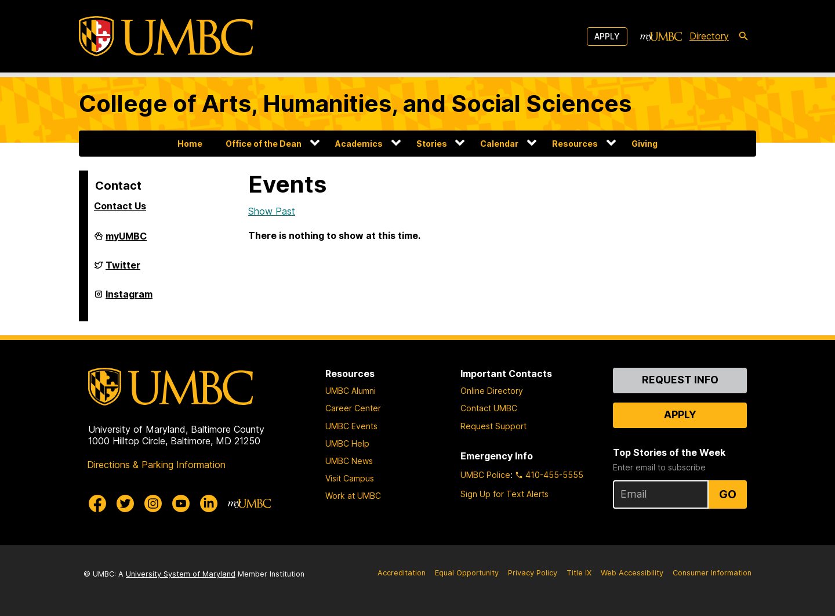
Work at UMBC (353, 496)
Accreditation (401, 572)
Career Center (353, 408)
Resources (575, 143)
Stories (431, 143)
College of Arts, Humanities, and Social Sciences (355, 103)
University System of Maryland (180, 574)
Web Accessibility (632, 572)
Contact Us (120, 206)
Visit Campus (349, 478)
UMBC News (349, 461)
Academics (359, 143)
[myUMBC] (661, 36)
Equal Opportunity (467, 572)
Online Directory (491, 391)
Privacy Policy (532, 572)
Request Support (493, 426)
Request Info (680, 380)
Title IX (579, 572)
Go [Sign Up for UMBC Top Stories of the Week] (727, 494)
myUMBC (126, 240)
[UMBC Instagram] (153, 503)
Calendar (499, 143)
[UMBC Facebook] (97, 503)
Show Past (271, 211)
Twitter (123, 269)
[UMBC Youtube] (181, 503)
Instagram (129, 298)
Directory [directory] (709, 36)
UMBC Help (347, 443)
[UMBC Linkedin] (209, 503)
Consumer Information (712, 572)
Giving (644, 143)
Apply (607, 36)
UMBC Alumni (350, 391)
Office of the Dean (264, 143)
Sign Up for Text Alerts (504, 494)
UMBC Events (351, 426)
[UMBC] (166, 36)
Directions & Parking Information (156, 464)
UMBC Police (485, 475)
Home (189, 143)
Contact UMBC (488, 408)
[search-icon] (743, 36)
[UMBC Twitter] (125, 503)
